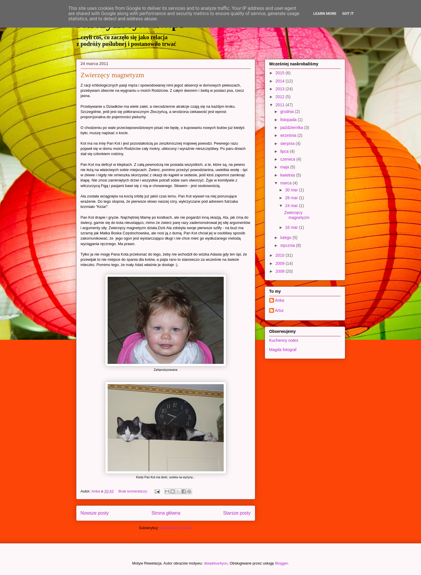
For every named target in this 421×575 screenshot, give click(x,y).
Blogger (281, 563)
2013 (280, 89)
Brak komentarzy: (133, 491)
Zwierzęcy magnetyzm (112, 75)
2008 (280, 271)
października (292, 127)
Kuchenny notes (283, 340)
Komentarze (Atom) (176, 528)
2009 (280, 263)
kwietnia (288, 175)
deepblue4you (216, 563)
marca (286, 183)
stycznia (288, 245)
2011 (280, 105)
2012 (280, 96)
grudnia (287, 111)
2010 (280, 255)
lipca (285, 151)
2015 (280, 73)
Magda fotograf (283, 349)
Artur (279, 310)
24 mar (292, 205)
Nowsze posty (95, 513)
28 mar (292, 197)
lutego (286, 237)
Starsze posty (236, 513)
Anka (279, 300)
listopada (289, 119)
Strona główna (165, 513)
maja (285, 167)
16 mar (292, 227)
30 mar (292, 190)
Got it (348, 13)
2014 (280, 81)
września (288, 135)
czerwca (288, 159)
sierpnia (288, 143)
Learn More (325, 13)
